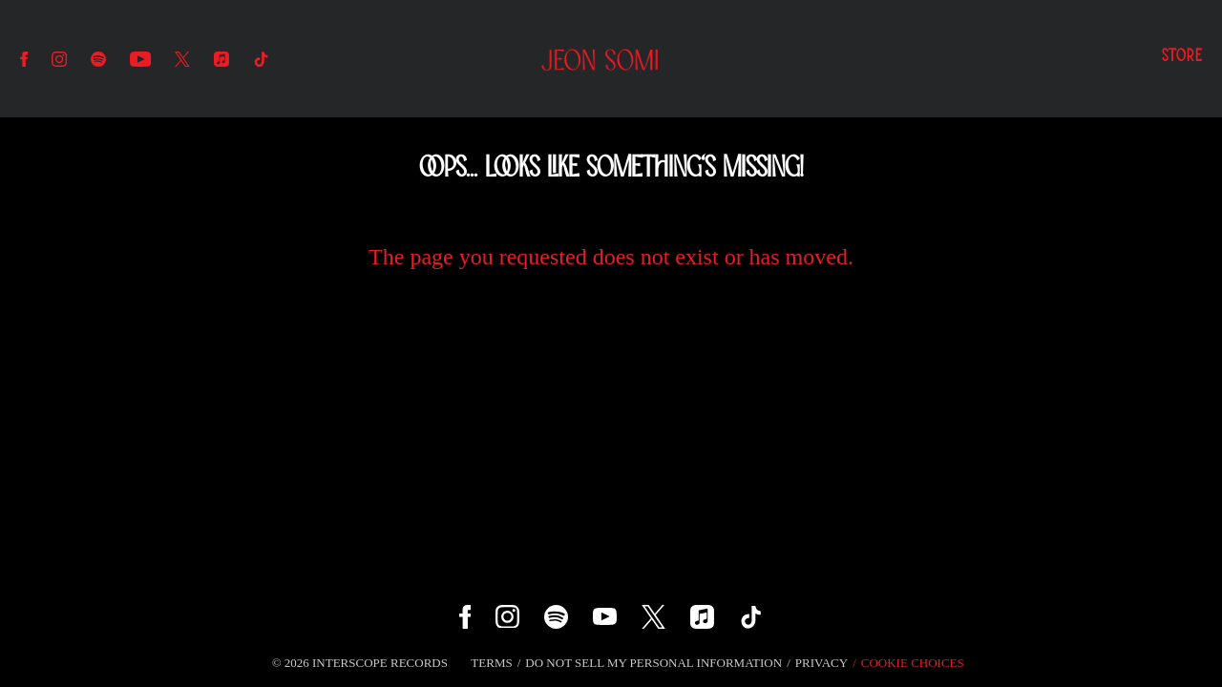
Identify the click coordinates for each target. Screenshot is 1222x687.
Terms (491, 663)
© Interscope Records (360, 663)
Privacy (821, 663)
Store (1182, 58)
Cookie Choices (912, 663)
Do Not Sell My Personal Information (653, 663)
